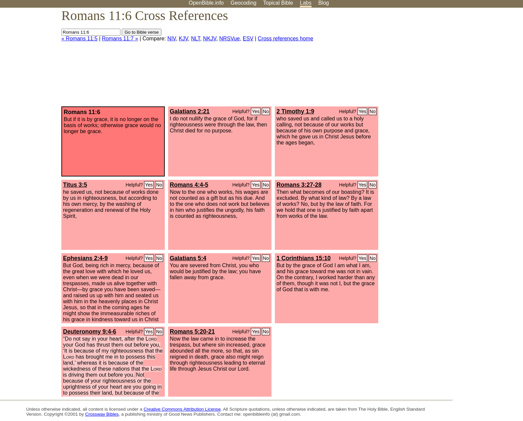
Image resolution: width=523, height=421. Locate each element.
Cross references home (285, 38)
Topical (278, 3)
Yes (255, 111)
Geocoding (243, 3)
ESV (248, 38)
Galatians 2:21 (189, 111)
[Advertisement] (455, 59)
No (266, 111)
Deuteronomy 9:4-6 (89, 331)
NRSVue (229, 38)
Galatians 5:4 (188, 258)
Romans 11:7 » (120, 38)
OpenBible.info (206, 3)
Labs (306, 3)
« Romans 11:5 (79, 38)
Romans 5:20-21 (192, 331)
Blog (323, 3)
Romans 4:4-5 (189, 184)
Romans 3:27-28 (299, 184)
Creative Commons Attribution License (182, 409)
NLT (195, 38)
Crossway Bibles (101, 414)
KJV (183, 38)
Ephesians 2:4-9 (85, 258)
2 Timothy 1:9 (295, 111)
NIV (171, 38)
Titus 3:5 (75, 184)
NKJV (209, 38)
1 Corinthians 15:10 (304, 258)
